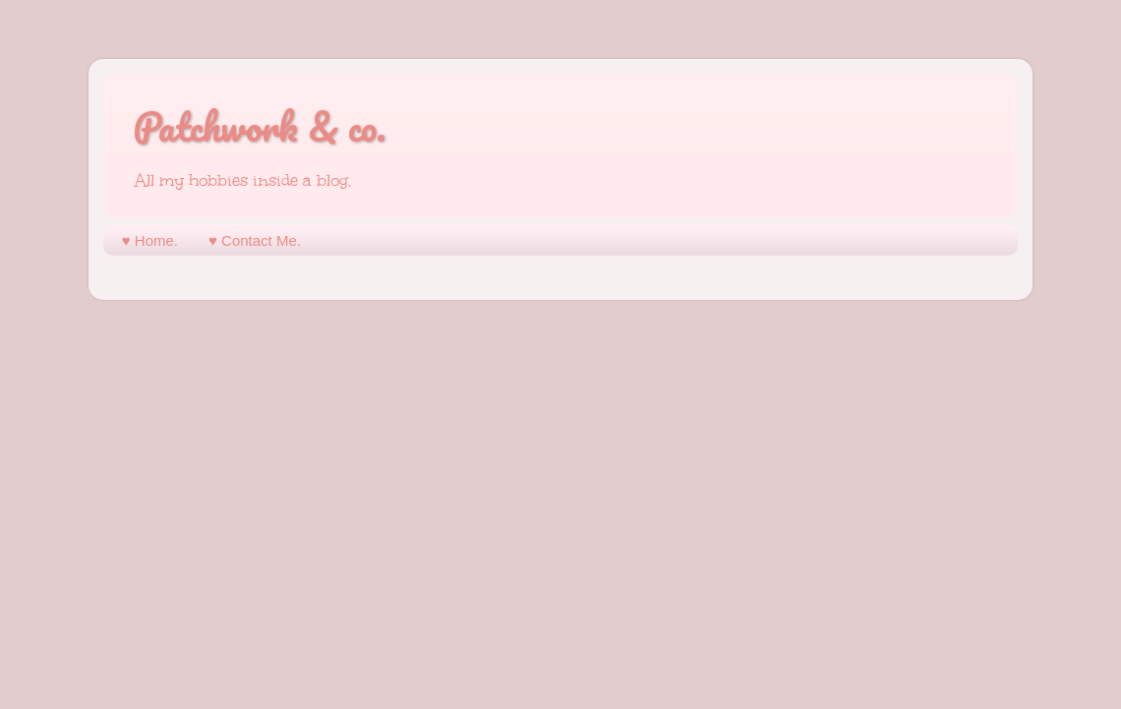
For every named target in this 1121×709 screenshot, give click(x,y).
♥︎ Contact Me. (254, 240)
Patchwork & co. (259, 126)
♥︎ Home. (150, 240)
